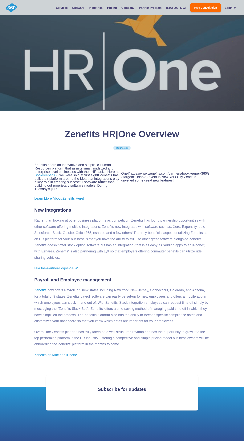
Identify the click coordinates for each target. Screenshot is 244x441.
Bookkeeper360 (47, 175)
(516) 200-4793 (176, 7)
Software (78, 7)
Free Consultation (205, 7)
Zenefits (40, 290)
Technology (122, 148)
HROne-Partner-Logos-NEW (56, 268)
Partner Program (150, 7)
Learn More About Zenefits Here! (59, 198)
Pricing (112, 7)
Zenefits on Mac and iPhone (55, 355)
